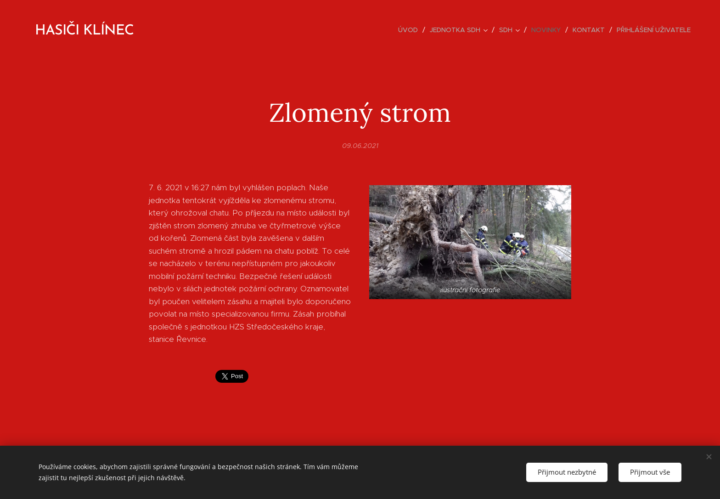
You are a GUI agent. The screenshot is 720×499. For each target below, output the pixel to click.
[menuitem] (410, 29)
